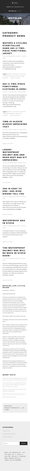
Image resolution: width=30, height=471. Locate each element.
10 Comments (7, 182)
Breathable (11, 113)
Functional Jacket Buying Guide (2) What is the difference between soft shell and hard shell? (15, 379)
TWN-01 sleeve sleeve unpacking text (15, 124)
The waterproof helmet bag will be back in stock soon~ (14, 252)
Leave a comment (15, 78)
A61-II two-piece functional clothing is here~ (15, 86)
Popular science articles (9, 433)
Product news (22, 92)
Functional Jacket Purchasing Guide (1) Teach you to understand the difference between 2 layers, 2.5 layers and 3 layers (14, 384)
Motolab (15, 18)
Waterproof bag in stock (14, 221)
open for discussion (8, 436)
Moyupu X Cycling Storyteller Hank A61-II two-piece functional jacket (15, 48)
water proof (11, 76)
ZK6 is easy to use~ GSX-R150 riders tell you (13, 191)
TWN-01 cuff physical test (9, 397)
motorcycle (15, 74)
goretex (9, 74)
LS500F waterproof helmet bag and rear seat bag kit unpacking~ (15, 154)
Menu (16, 3)
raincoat (17, 76)
